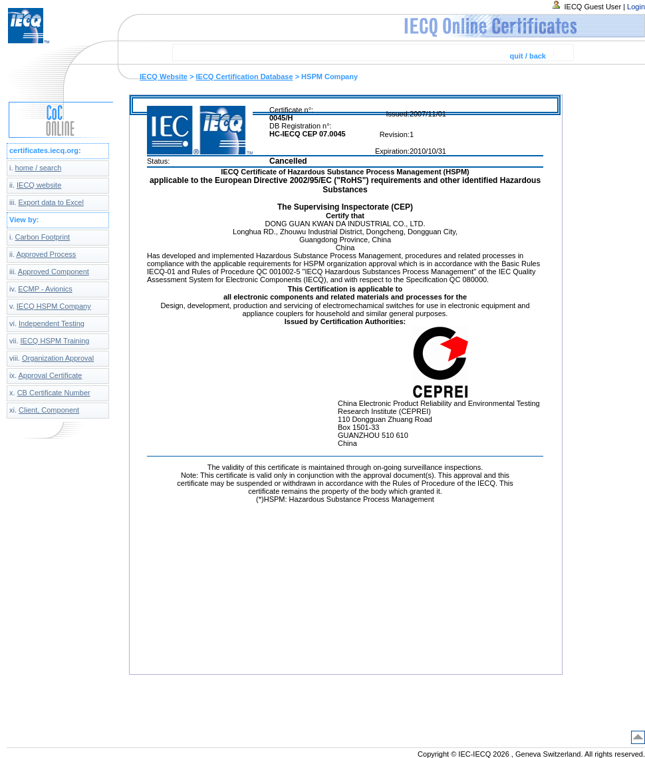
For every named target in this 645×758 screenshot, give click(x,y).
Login (636, 7)
